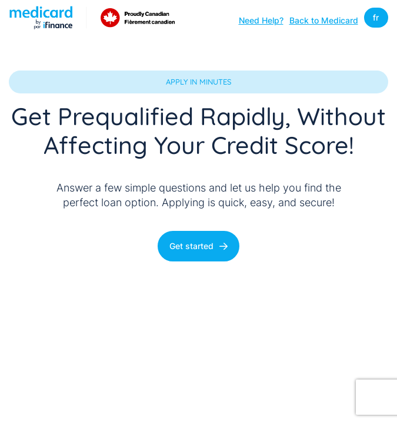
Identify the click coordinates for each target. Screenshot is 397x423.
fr (376, 17)
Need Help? (261, 20)
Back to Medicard (323, 20)
